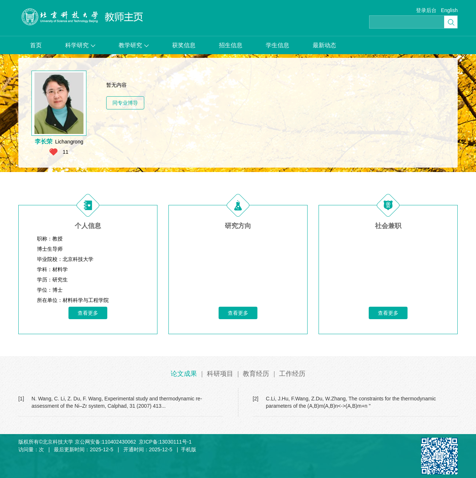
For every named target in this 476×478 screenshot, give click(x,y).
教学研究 (134, 45)
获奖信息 (184, 45)
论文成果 (184, 373)
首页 (36, 45)
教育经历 (256, 373)
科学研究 (80, 45)
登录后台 (426, 10)
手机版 (188, 449)
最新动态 (324, 45)
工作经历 (292, 373)
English (449, 10)
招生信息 (230, 45)
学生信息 (277, 45)
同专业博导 (125, 103)
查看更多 (88, 313)
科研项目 (220, 373)
